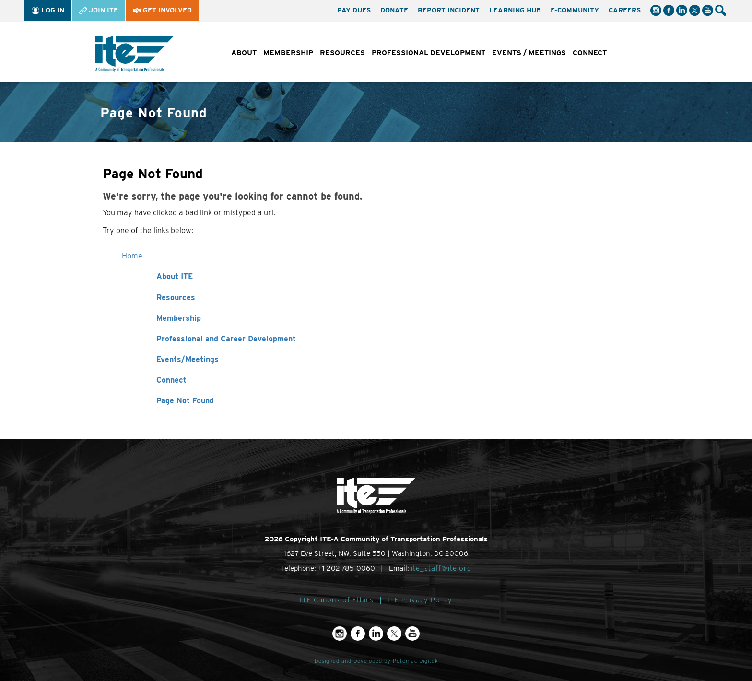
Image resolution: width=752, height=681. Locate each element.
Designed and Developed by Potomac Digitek (376, 661)
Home (132, 255)
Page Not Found (185, 400)
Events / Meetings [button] (529, 52)
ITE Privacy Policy (420, 600)
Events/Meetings (187, 359)
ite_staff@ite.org (441, 568)
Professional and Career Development (226, 338)
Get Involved (162, 10)
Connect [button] (590, 52)
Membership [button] (288, 52)
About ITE (174, 276)
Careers (625, 10)
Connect (171, 380)
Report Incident (449, 10)
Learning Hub (515, 10)
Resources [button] (342, 52)
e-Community (575, 10)
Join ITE (98, 10)
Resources (175, 297)
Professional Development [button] (428, 52)
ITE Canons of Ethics (337, 600)
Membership (178, 318)
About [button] (244, 52)
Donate (394, 10)
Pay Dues (354, 10)
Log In (48, 10)
